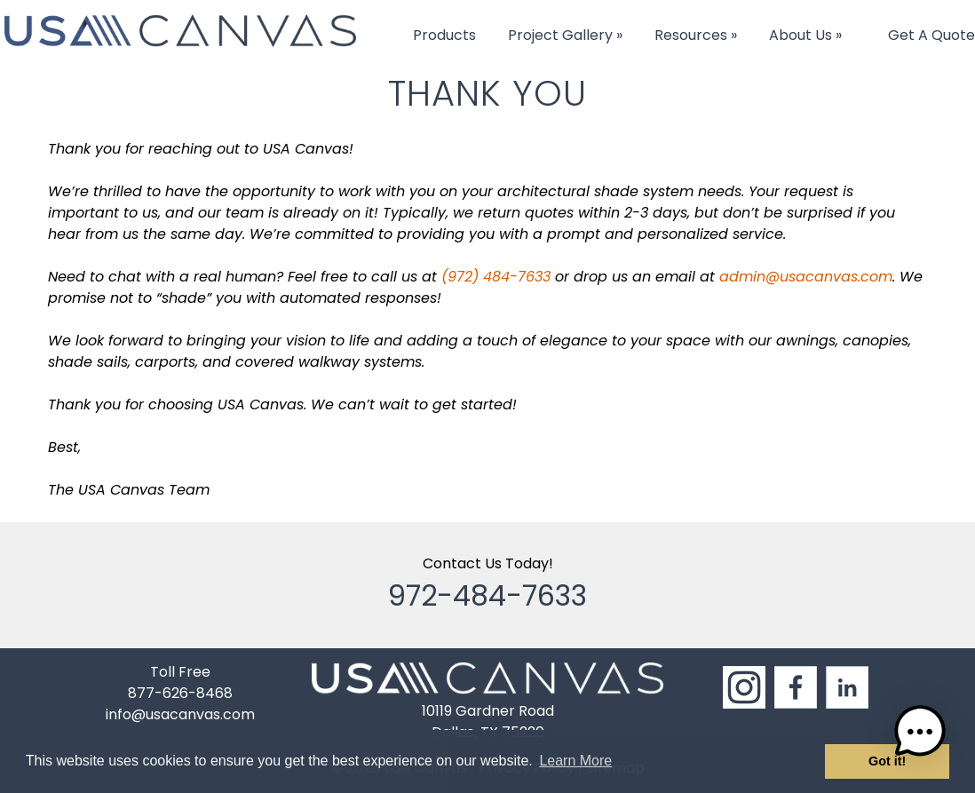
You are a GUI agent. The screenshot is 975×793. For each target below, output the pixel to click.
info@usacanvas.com (180, 714)
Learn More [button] (575, 760)
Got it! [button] (887, 761)
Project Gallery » (565, 35)
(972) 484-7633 (496, 276)
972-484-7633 (487, 595)
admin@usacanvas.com (805, 276)
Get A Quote (931, 35)
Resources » (695, 35)
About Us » (805, 35)
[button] (920, 734)
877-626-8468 (180, 693)
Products (444, 35)
